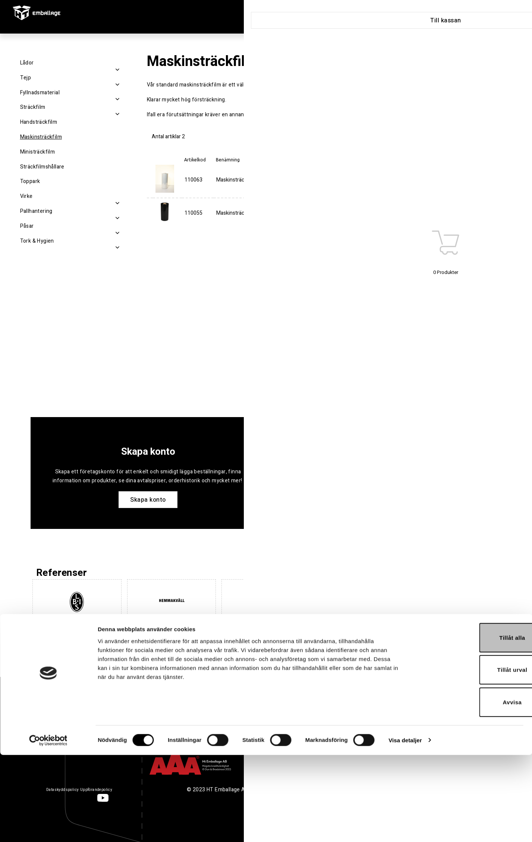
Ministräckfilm (37, 152)
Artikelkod (195, 159)
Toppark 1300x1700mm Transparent (313, 318)
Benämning (228, 159)
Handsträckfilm (38, 122)
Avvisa (469, 789)
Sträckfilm (32, 107)
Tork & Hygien (37, 241)
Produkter (264, 17)
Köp (491, 180)
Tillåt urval (470, 757)
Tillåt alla (469, 725)
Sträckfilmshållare (42, 167)
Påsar (27, 226)
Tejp (25, 78)
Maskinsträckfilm (41, 137)
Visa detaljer (405, 827)
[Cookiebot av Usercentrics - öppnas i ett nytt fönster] (48, 827)
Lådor (27, 63)
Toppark (30, 181)
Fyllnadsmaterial (40, 93)
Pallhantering (36, 211)
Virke (26, 196)
